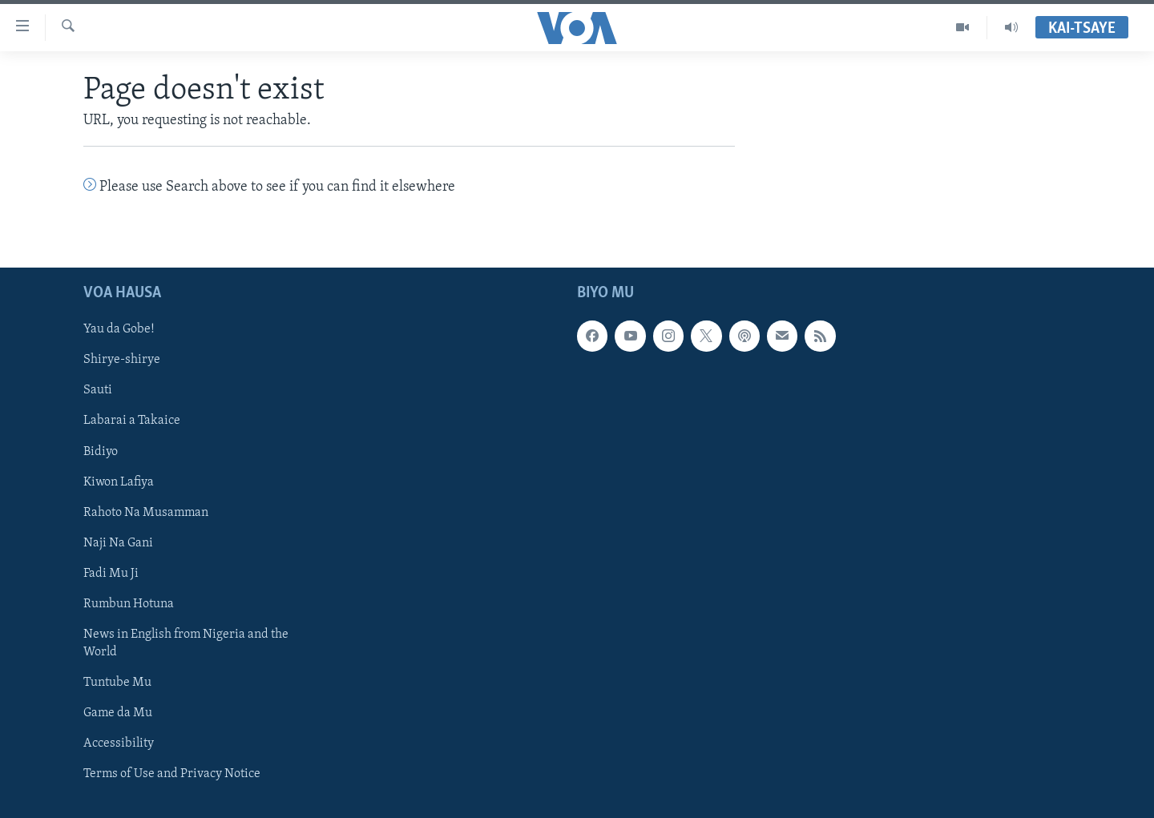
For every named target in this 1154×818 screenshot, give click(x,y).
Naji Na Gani (118, 542)
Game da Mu (117, 713)
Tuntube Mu (117, 682)
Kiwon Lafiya (118, 481)
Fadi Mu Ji (111, 572)
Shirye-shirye (121, 359)
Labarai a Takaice (131, 420)
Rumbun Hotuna (128, 603)
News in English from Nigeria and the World (185, 643)
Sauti (97, 390)
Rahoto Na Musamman (145, 512)
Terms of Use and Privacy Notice (171, 774)
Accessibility (118, 743)
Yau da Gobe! (119, 329)
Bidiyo (100, 451)
